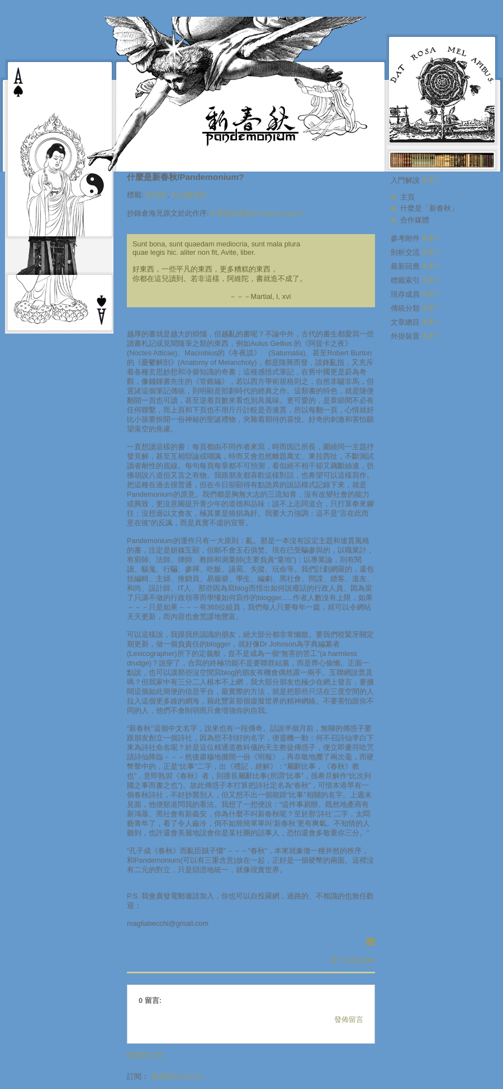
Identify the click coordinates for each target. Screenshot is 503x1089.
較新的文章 (145, 1055)
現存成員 (415, 294)
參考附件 (415, 238)
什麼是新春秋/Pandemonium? (185, 177)
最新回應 (415, 266)
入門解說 (415, 180)
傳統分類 (415, 308)
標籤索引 (415, 280)
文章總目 (415, 322)
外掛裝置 (415, 336)
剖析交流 (415, 252)
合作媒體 (414, 220)
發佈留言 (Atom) (177, 1076)
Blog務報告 (189, 195)
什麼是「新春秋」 (429, 208)
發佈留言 (348, 1019)
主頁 (407, 197)
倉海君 (156, 195)
